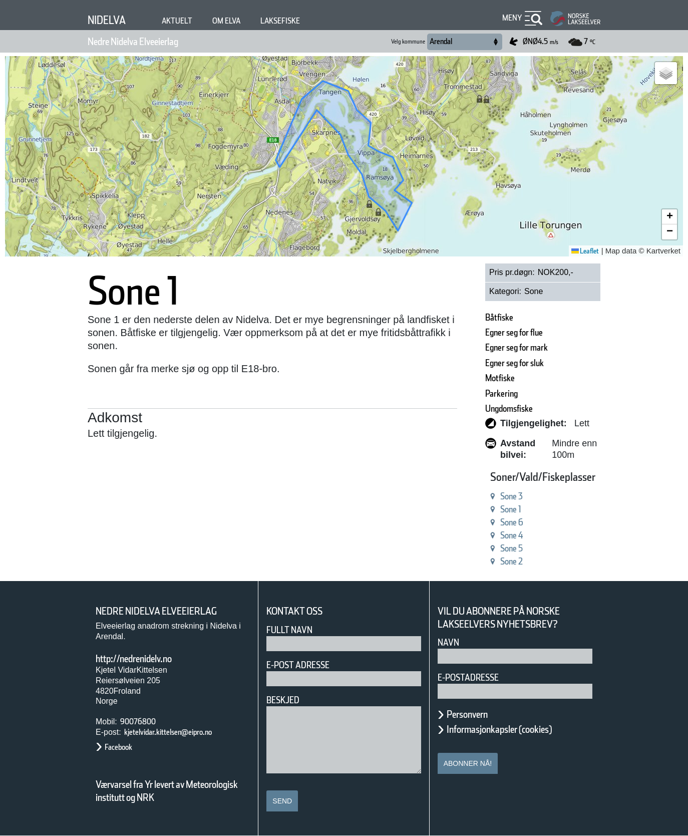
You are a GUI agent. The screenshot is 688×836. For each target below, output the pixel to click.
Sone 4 (483, 535)
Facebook (123, 747)
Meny (510, 18)
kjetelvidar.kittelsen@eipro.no (183, 732)
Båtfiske (471, 317)
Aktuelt (187, 21)
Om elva (241, 21)
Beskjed (285, 700)
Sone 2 (483, 561)
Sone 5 (483, 548)
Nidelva (111, 20)
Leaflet (581, 250)
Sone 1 (483, 509)
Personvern (475, 714)
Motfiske (471, 378)
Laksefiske (303, 21)
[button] (666, 73)
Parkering (474, 393)
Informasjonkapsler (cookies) (519, 729)
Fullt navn (293, 630)
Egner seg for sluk (493, 363)
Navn (450, 642)
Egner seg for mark (496, 347)
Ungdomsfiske (484, 408)
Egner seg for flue (493, 332)
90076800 (140, 721)
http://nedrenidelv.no (148, 659)
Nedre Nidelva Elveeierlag (152, 42)
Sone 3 (483, 496)
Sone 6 (483, 522)
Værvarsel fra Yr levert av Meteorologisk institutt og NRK (172, 790)
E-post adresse (305, 665)
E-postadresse (475, 677)
